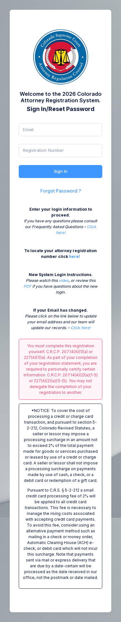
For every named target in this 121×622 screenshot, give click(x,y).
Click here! (80, 327)
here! (74, 256)
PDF (27, 286)
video (64, 280)
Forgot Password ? (60, 191)
